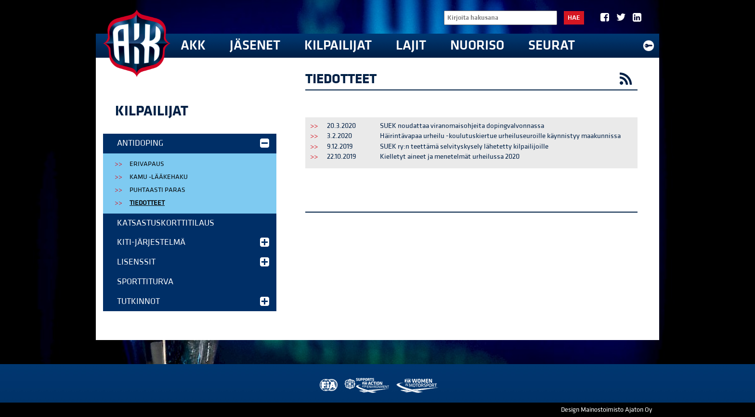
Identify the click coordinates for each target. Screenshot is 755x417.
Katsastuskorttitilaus (165, 222)
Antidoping (193, 143)
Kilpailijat (338, 45)
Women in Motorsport (416, 385)
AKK (193, 45)
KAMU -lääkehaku (159, 177)
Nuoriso (477, 45)
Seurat (551, 45)
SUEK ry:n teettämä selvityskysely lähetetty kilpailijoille (464, 146)
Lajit (411, 45)
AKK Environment (367, 385)
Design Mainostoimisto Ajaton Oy (606, 409)
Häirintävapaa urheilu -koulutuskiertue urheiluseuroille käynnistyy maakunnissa (500, 135)
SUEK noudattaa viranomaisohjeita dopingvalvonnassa (462, 125)
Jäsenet (255, 45)
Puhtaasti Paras (157, 190)
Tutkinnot (193, 301)
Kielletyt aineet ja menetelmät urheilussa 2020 (450, 156)
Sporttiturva (145, 281)
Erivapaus (147, 164)
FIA (327, 385)
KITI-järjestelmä (193, 242)
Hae (574, 17)
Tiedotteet (147, 203)
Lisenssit (193, 261)
